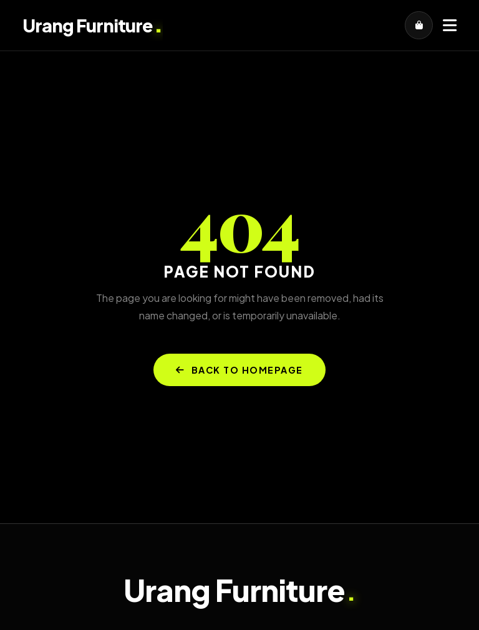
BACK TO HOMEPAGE (239, 370)
